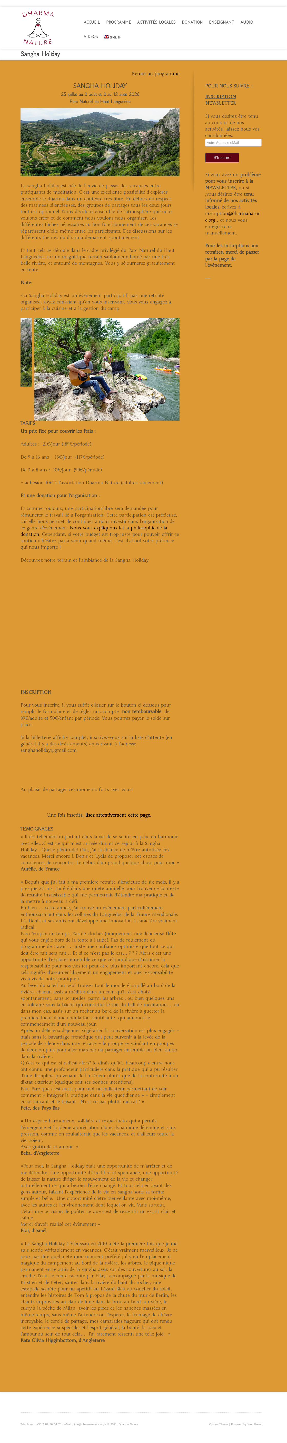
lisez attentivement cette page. (119, 815)
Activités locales (156, 22)
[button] (24, 369)
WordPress (254, 1424)
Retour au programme (156, 73)
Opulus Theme (218, 1424)
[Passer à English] (113, 41)
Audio (247, 22)
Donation (192, 22)
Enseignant (221, 22)
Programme (118, 22)
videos (91, 36)
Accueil (92, 22)
